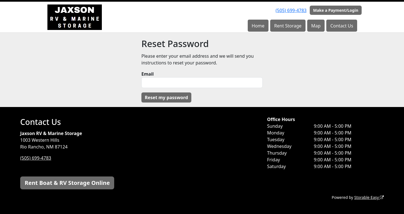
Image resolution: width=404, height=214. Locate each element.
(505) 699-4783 (291, 10)
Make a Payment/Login (335, 10)
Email (147, 74)
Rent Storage (287, 26)
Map (315, 26)
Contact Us (341, 26)
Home (258, 26)
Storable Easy (369, 197)
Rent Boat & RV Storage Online (67, 183)
